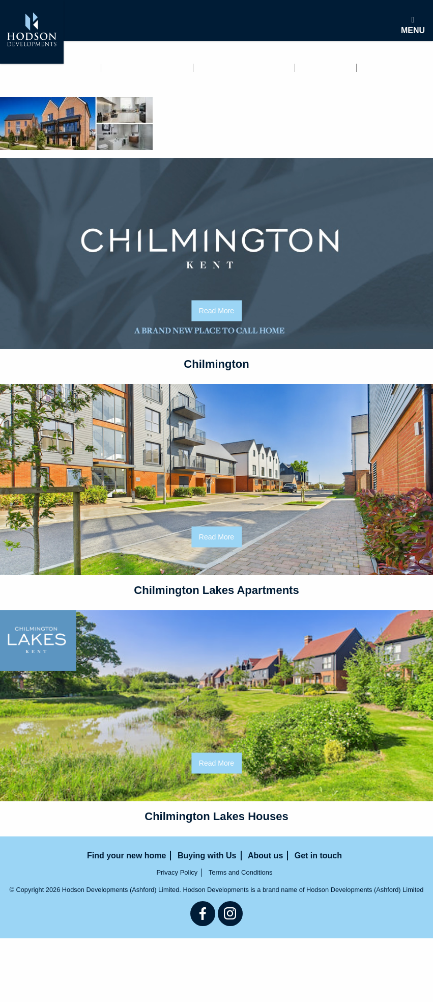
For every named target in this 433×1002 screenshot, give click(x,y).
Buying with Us (244, 68)
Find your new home (46, 68)
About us (326, 68)
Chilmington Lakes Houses (216, 816)
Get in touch (29, 81)
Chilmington (216, 364)
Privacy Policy (176, 872)
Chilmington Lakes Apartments (216, 590)
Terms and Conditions (241, 872)
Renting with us (148, 68)
